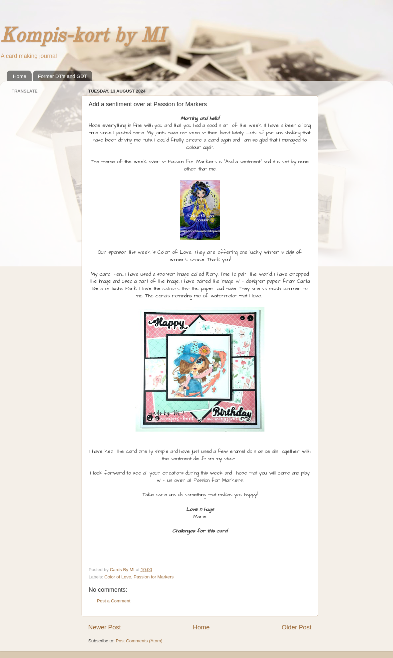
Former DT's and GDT (62, 76)
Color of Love (117, 576)
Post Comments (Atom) (139, 640)
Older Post (296, 627)
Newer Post (104, 627)
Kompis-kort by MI (82, 36)
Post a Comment (114, 600)
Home (19, 76)
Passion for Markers (154, 576)
